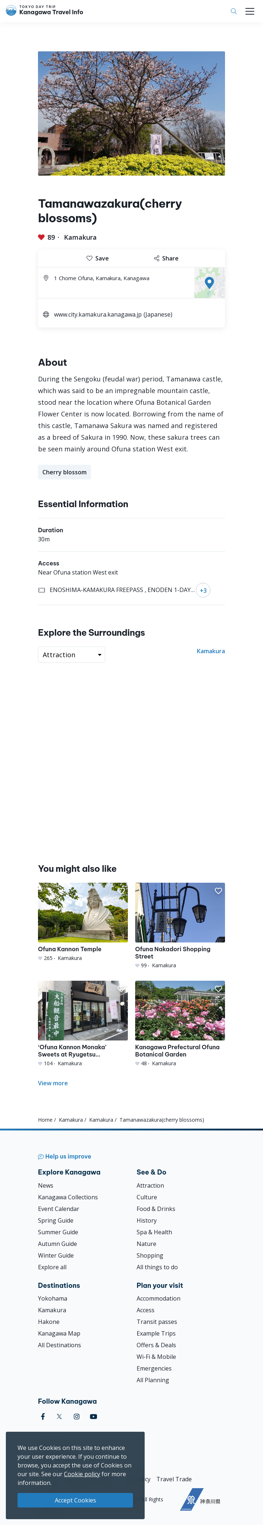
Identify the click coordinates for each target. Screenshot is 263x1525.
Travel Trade (174, 1479)
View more (53, 1083)
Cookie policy (82, 1474)
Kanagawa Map (59, 1333)
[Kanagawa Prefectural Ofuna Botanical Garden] (180, 1024)
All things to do (157, 1267)
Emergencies (154, 1368)
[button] (121, 891)
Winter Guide (56, 1255)
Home (45, 1119)
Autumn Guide (57, 1244)
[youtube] (93, 1416)
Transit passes (157, 1322)
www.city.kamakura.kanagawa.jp (98, 314)
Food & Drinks (156, 1209)
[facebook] (43, 1416)
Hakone (49, 1322)
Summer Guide (58, 1232)
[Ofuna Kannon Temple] (83, 922)
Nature (146, 1244)
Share (166, 258)
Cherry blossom (64, 472)
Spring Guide (55, 1220)
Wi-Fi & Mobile (156, 1357)
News (45, 1185)
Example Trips (156, 1333)
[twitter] (59, 1416)
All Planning (153, 1380)
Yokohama (52, 1298)
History (147, 1220)
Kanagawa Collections (68, 1197)
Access (146, 1310)
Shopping (150, 1255)
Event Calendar (58, 1209)
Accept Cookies (75, 1500)
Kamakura (80, 237)
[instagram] (77, 1416)
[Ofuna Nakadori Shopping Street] (180, 926)
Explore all (52, 1267)
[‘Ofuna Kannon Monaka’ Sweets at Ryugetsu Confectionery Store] (83, 1024)
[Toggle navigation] (250, 11)
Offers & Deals (156, 1345)
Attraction (150, 1185)
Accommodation (158, 1298)
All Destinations (59, 1345)
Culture (147, 1197)
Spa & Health (154, 1232)
